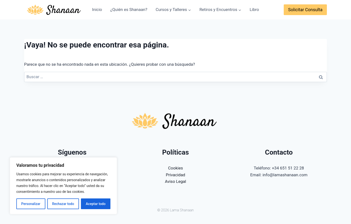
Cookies (175, 168)
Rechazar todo (63, 204)
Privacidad (175, 174)
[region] (63, 185)
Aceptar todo (96, 204)
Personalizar (30, 204)
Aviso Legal (175, 181)
